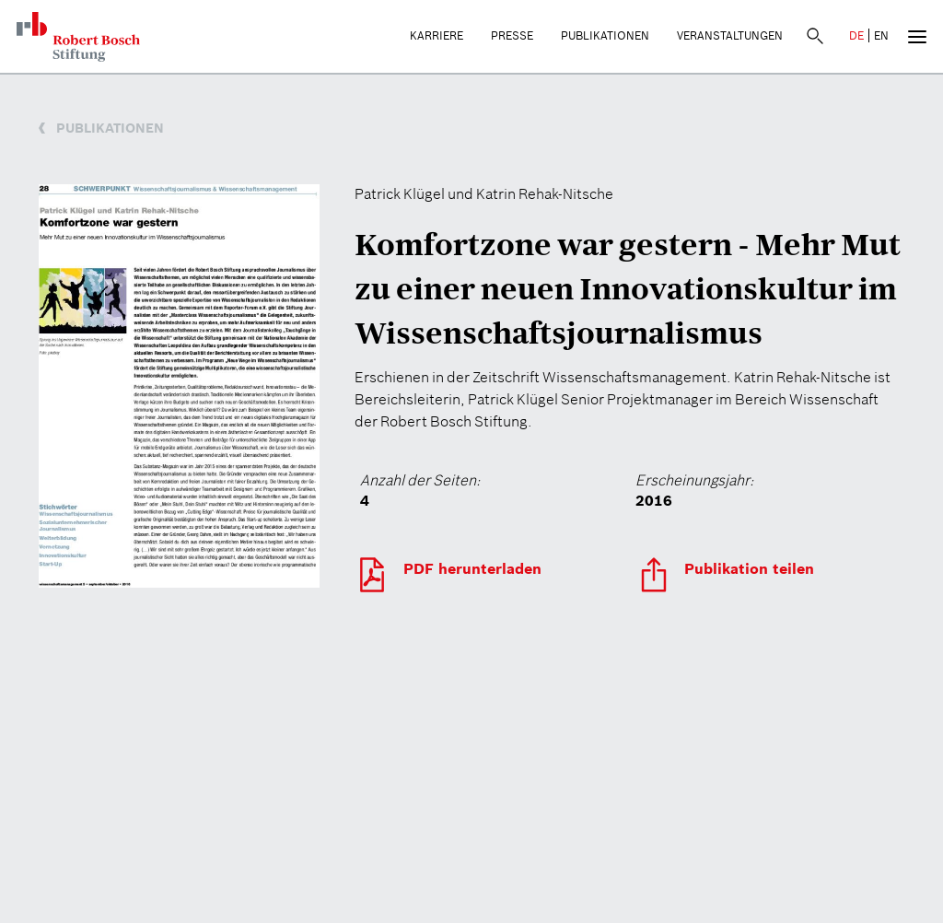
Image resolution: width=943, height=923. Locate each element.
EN (881, 35)
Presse (512, 35)
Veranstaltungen (730, 35)
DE (856, 35)
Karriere (436, 35)
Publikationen (605, 35)
